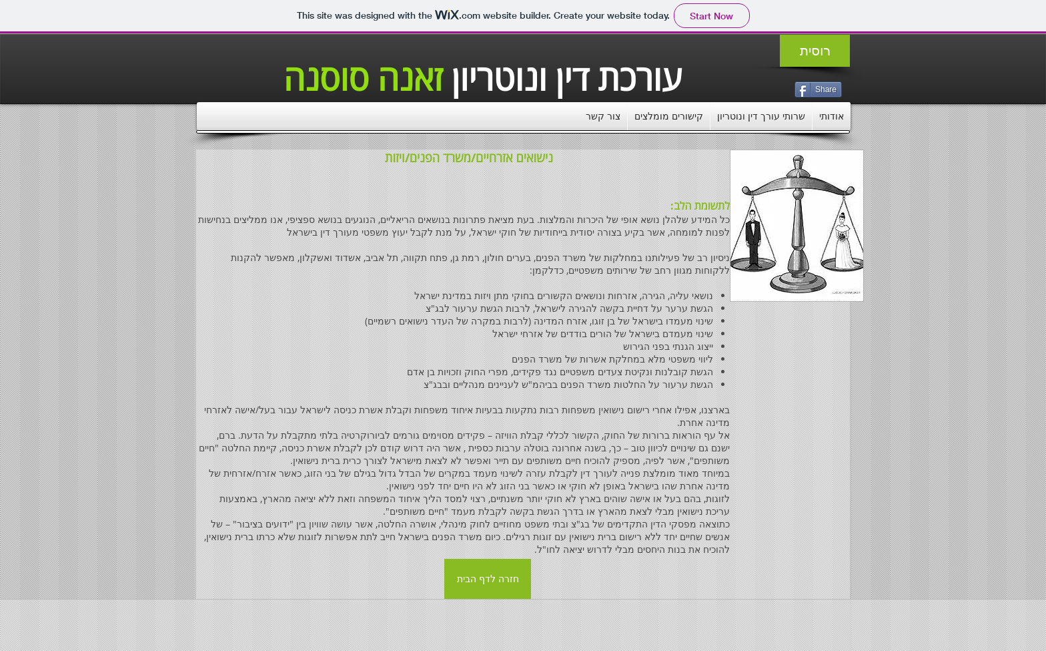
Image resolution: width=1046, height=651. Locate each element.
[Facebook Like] (713, 613)
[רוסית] (815, 51)
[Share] (818, 89)
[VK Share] (778, 88)
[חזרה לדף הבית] (487, 579)
